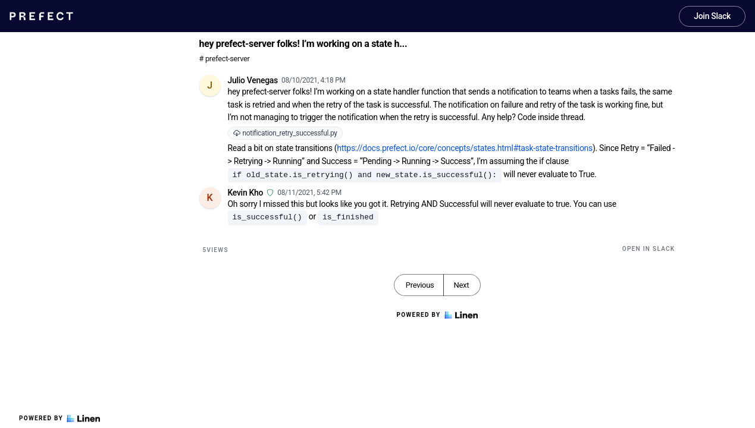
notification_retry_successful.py (285, 133)
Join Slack (712, 16)
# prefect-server (224, 58)
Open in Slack (648, 249)
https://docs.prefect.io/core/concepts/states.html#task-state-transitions (465, 148)
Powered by (59, 418)
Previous (420, 285)
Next (461, 285)
